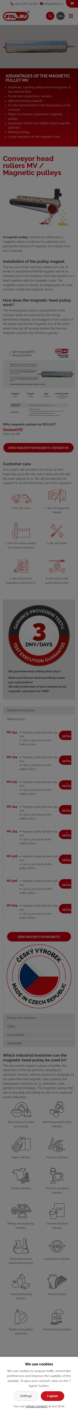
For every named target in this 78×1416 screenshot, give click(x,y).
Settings (26, 1396)
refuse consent (36, 1406)
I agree (52, 1396)
